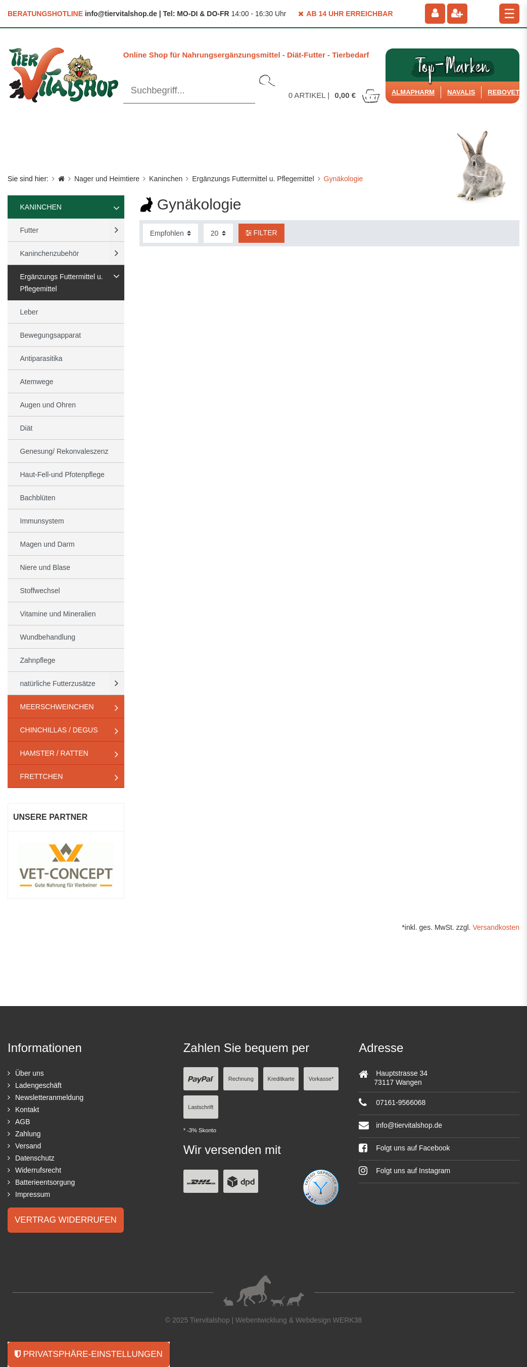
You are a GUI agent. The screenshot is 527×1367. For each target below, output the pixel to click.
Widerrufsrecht (38, 1170)
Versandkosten (495, 927)
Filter (261, 233)
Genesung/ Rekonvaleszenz (64, 451)
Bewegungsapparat (50, 335)
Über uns (29, 1073)
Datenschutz (35, 1158)
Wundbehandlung (48, 637)
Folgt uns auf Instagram (404, 1171)
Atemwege (37, 382)
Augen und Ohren (48, 405)
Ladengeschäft (38, 1085)
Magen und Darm (47, 544)
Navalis (461, 92)
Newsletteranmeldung (49, 1097)
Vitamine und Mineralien (58, 614)
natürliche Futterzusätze (57, 683)
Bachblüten (38, 498)
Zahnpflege (38, 660)
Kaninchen (165, 179)
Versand (28, 1146)
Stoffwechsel (40, 591)
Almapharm (413, 92)
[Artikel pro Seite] (218, 233)
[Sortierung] (170, 233)
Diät (26, 428)
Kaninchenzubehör (49, 253)
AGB (22, 1122)
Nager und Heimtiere (106, 179)
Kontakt (27, 1110)
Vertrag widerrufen (66, 1220)
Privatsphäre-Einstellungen (89, 1354)
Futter (29, 230)
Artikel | (335, 95)
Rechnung (241, 1079)
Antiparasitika (41, 358)
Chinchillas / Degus (59, 730)
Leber (29, 312)
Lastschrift (200, 1107)
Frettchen (41, 776)
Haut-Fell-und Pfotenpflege (62, 474)
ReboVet (503, 92)
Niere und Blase (45, 567)
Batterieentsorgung (45, 1182)
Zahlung (28, 1134)
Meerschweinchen (57, 707)
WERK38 (347, 1320)
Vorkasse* (321, 1079)
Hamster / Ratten (54, 753)
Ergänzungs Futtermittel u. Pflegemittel (253, 179)
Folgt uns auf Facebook (404, 1148)
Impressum (32, 1194)
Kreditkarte (281, 1079)
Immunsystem (42, 521)
